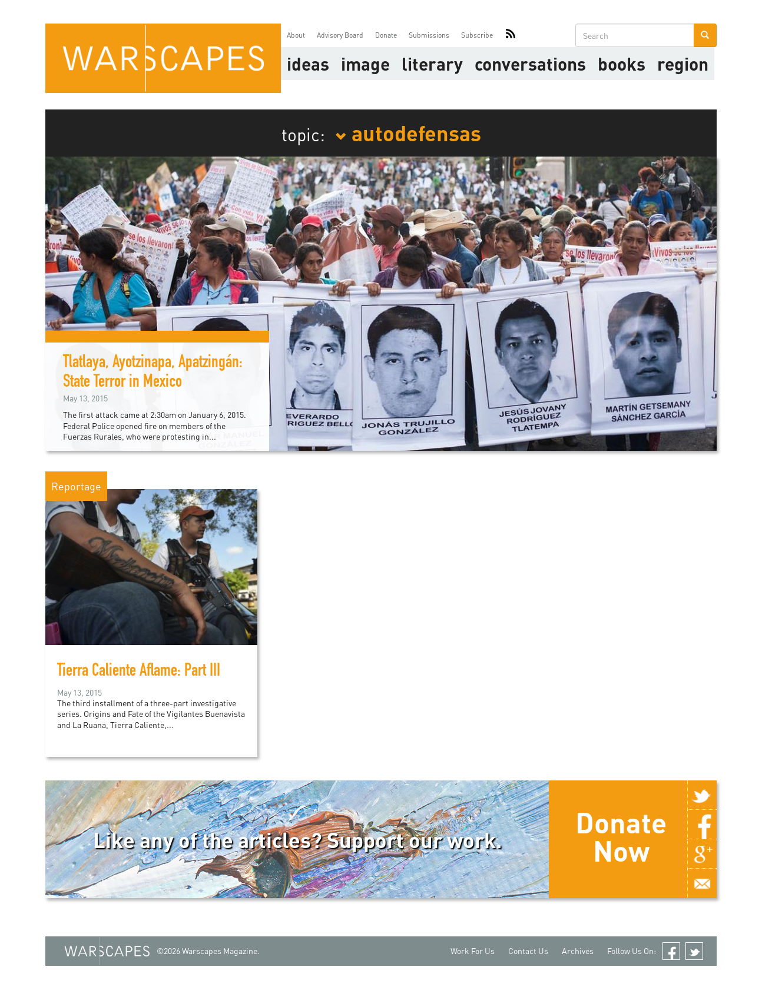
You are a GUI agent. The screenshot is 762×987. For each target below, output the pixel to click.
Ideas (308, 63)
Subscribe (477, 35)
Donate (386, 35)
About (296, 35)
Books (621, 63)
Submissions (429, 35)
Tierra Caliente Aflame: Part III (138, 672)
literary (432, 63)
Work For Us (472, 951)
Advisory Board (340, 35)
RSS (510, 35)
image (365, 63)
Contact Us (528, 951)
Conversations (530, 63)
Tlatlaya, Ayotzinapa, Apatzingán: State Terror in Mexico (153, 373)
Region (682, 63)
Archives (578, 951)
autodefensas (408, 132)
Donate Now (621, 836)
